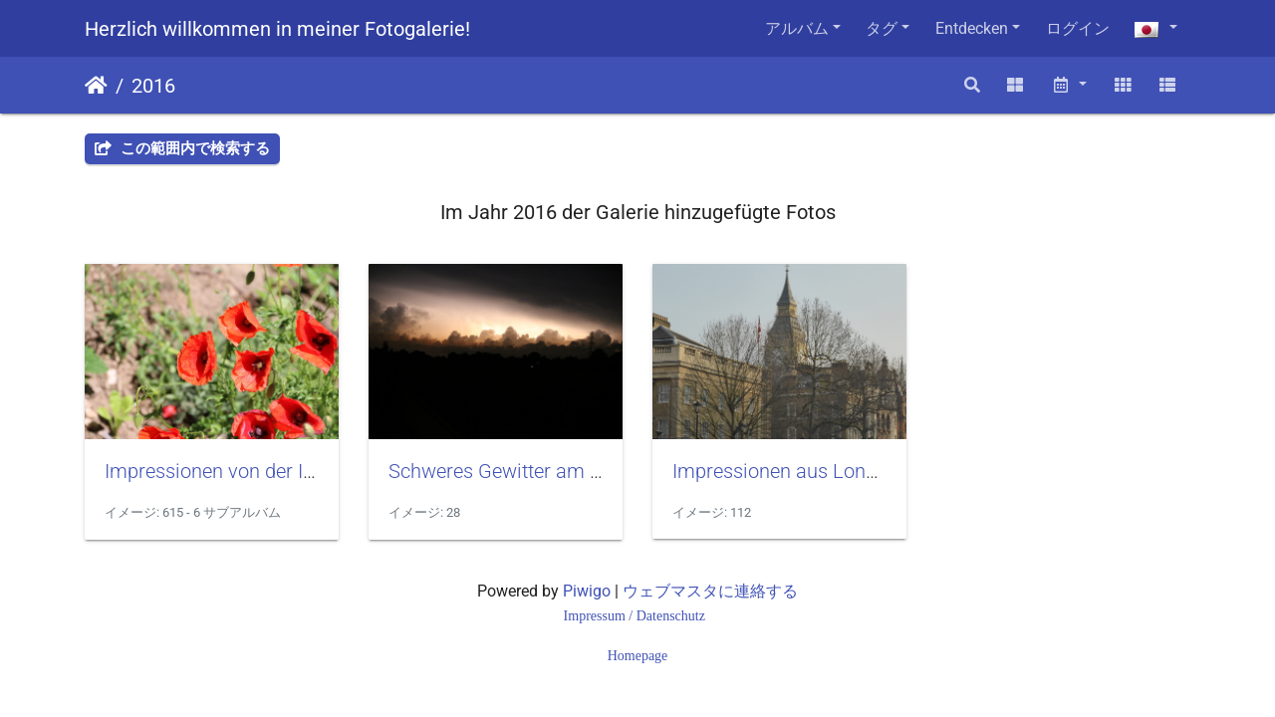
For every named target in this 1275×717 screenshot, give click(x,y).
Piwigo (587, 591)
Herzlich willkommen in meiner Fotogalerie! (277, 29)
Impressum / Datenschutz (636, 615)
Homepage (638, 655)
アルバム (797, 28)
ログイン (1078, 28)
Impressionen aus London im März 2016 (848, 471)
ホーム (96, 86)
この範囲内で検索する (182, 148)
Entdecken (971, 28)
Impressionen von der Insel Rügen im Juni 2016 (312, 471)
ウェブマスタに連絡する (710, 591)
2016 (153, 86)
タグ (881, 28)
